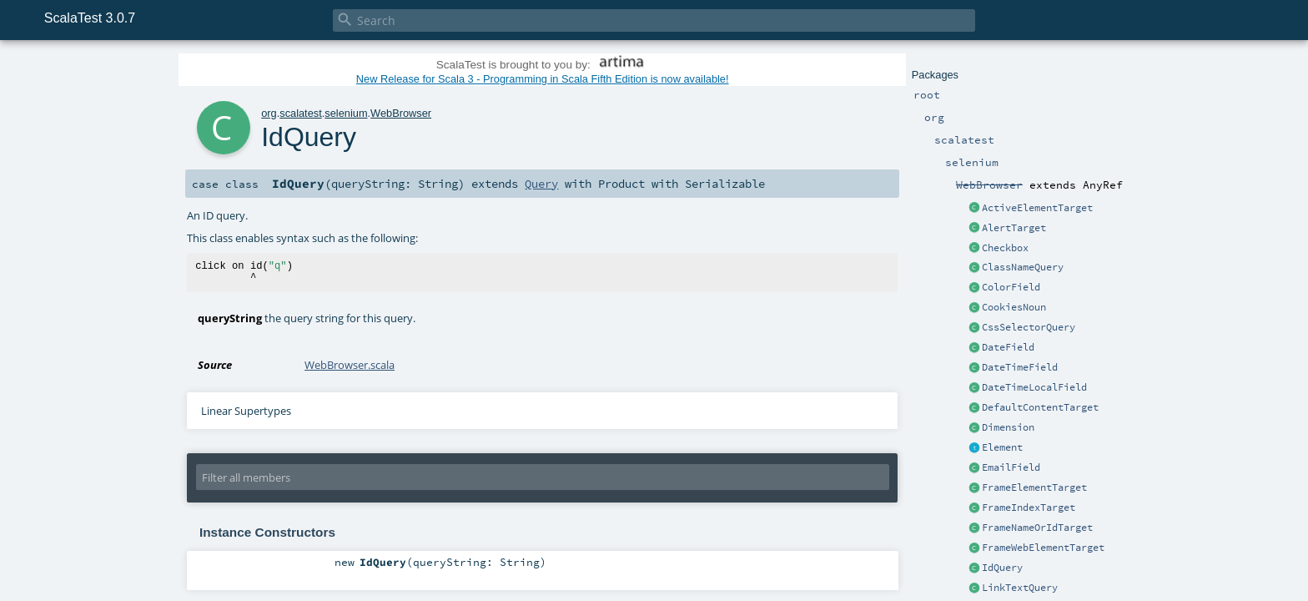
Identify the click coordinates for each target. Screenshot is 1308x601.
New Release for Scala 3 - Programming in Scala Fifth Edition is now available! (542, 79)
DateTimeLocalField (1034, 387)
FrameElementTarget (1034, 487)
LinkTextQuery (1020, 587)
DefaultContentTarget (1040, 407)
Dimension (1008, 427)
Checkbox (1005, 248)
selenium (345, 113)
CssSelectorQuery (1028, 327)
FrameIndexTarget (1028, 507)
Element (1002, 447)
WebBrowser (400, 113)
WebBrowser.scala (349, 364)
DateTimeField (1020, 367)
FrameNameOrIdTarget (1037, 527)
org (269, 113)
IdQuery (1002, 567)
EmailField (1011, 467)
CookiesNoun (1014, 307)
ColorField (1011, 287)
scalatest (300, 113)
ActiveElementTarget (1037, 208)
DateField (1008, 347)
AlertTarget (1014, 228)
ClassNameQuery (1023, 267)
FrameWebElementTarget (1043, 547)
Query (541, 183)
